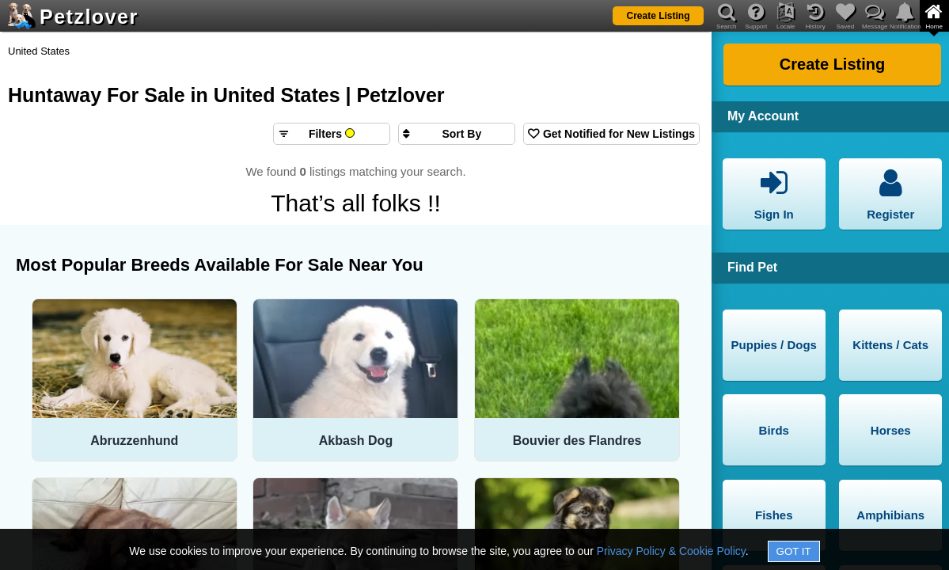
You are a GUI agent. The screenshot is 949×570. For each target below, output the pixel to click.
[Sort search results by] (456, 134)
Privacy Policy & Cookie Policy (671, 551)
